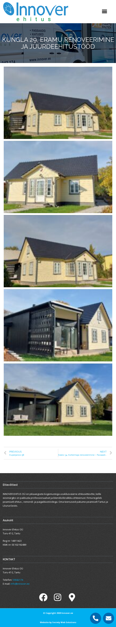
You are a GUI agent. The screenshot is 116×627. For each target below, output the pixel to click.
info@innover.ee (20, 583)
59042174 (18, 579)
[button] (104, 11)
